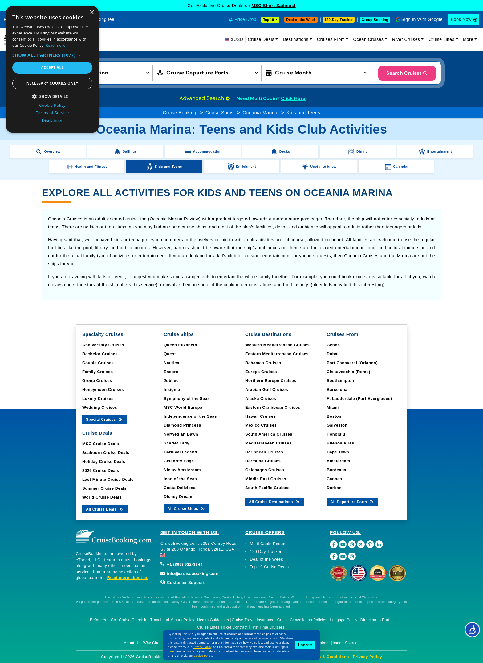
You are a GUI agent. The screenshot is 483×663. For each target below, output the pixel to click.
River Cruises (406, 39)
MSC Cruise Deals (100, 443)
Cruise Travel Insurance (253, 620)
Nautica (171, 362)
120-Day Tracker (339, 20)
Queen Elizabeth (180, 345)
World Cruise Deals (102, 497)
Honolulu (336, 434)
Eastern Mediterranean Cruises (277, 354)
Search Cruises (407, 73)
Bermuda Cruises (263, 461)
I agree (305, 644)
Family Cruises (97, 371)
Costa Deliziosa (180, 487)
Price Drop (245, 19)
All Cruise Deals (105, 509)
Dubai (333, 354)
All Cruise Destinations (274, 501)
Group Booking (375, 20)
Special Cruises (104, 419)
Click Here (293, 98)
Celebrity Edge (179, 461)
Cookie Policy (203, 655)
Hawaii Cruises (260, 416)
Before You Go (103, 620)
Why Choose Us (157, 643)
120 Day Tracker (266, 551)
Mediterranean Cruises (268, 443)
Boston (334, 416)
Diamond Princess (182, 425)
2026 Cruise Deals (100, 470)
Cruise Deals (261, 39)
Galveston (337, 425)
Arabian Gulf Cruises (266, 389)
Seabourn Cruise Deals (105, 452)
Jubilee (171, 380)
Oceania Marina (260, 112)
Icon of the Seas (180, 478)
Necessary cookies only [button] (52, 83)
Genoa (333, 345)
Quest (170, 354)
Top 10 (269, 20)
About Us (132, 643)
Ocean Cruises (368, 39)
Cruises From (331, 39)
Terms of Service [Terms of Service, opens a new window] (52, 112)
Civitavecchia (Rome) (349, 371)
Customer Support (182, 582)
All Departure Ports (353, 501)
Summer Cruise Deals (104, 488)
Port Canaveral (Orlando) (352, 362)
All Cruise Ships (187, 508)
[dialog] (52, 69)
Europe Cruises (261, 371)
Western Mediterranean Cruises (277, 345)
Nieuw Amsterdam (182, 470)
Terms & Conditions (328, 656)
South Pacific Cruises (267, 487)
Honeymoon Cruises (103, 389)
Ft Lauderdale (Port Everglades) (359, 398)
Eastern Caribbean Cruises (272, 407)
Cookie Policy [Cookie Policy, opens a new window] (52, 105)
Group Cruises (97, 380)
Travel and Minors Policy (172, 620)
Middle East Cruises (265, 478)
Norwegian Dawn (181, 434)
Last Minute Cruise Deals (108, 479)
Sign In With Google (422, 19)
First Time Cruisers (267, 627)
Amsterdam (338, 461)
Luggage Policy (344, 620)
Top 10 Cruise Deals (269, 567)
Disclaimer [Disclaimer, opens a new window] (52, 120)
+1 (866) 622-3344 (181, 564)
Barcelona (337, 389)
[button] (100, 72)
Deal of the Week (301, 20)
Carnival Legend (180, 452)
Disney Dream (178, 496)
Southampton (340, 380)
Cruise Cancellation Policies (302, 620)
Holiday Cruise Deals (103, 461)
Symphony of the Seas (187, 398)
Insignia (172, 389)
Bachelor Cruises (100, 354)
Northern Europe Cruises (270, 380)
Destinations (295, 39)
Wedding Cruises (99, 407)
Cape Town (338, 452)
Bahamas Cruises (263, 362)
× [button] (91, 12)
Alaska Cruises (260, 398)
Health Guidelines (213, 620)
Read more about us (127, 577)
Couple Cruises (98, 362)
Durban (334, 487)
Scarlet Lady (176, 443)
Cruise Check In (133, 620)
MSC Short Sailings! (273, 5)
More (468, 39)
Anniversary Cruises (103, 345)
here (171, 651)
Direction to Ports (376, 620)
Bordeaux (337, 470)
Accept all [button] (52, 67)
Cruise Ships (219, 112)
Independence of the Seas (190, 416)
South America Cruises (268, 434)
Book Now (461, 19)
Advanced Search (204, 98)
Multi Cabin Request (269, 543)
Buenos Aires (340, 443)
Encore (171, 371)
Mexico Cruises (261, 425)
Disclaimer (320, 643)
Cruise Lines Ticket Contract (222, 627)
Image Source (345, 643)
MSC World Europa (183, 407)
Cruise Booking (180, 112)
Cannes (334, 478)
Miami (333, 407)
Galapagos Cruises (264, 470)
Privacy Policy (367, 656)
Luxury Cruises (98, 398)
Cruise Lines (441, 39)
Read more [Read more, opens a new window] (55, 45)
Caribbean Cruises (264, 452)
